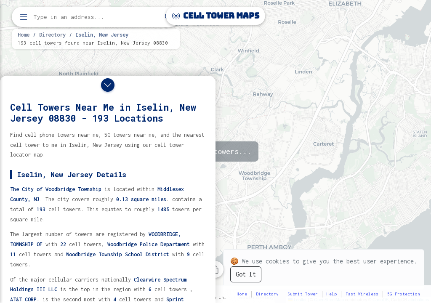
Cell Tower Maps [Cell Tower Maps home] (215, 16)
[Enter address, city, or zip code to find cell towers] (97, 17)
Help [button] (332, 294)
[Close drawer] (107, 85)
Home (23, 34)
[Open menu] (23, 16)
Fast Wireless (362, 294)
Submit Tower (302, 294)
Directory (52, 34)
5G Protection (403, 294)
